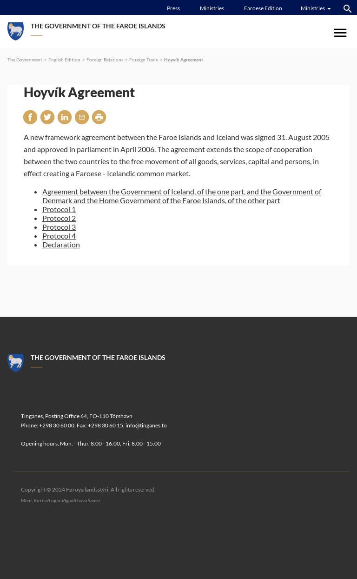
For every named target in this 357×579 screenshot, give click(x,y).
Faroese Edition (263, 8)
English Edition (64, 59)
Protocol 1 (59, 209)
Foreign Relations (104, 59)
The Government (24, 59)
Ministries (212, 8)
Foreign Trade (143, 59)
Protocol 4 (59, 235)
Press (173, 8)
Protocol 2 (59, 217)
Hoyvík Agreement (183, 59)
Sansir (94, 500)
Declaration (61, 244)
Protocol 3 (59, 226)
